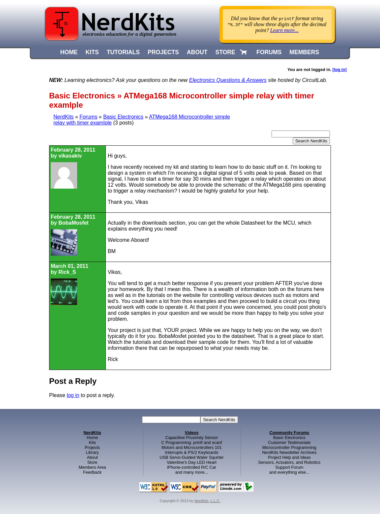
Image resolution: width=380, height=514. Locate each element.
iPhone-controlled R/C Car (191, 467)
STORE (225, 52)
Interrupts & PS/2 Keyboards (191, 452)
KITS (92, 52)
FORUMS (268, 52)
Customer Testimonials (289, 442)
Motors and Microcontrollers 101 (191, 447)
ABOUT (197, 52)
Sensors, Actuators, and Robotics (289, 462)
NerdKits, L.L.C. (207, 501)
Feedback (92, 472)
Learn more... (284, 30)
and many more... (191, 472)
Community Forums (289, 432)
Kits (92, 442)
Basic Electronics (123, 117)
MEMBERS (304, 52)
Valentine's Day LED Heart (192, 462)
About (92, 457)
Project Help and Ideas (289, 457)
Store (92, 462)
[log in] (340, 69)
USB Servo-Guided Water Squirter (191, 457)
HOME (69, 52)
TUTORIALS (123, 52)
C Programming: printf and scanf (191, 442)
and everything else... (289, 472)
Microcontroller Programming (289, 447)
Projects (92, 447)
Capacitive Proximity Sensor (191, 437)
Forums (88, 117)
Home (92, 437)
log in (73, 395)
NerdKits (63, 117)
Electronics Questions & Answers (228, 80)
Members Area (92, 467)
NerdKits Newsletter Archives (289, 452)
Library (92, 452)
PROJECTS (163, 52)
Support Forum (289, 467)
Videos (192, 432)
